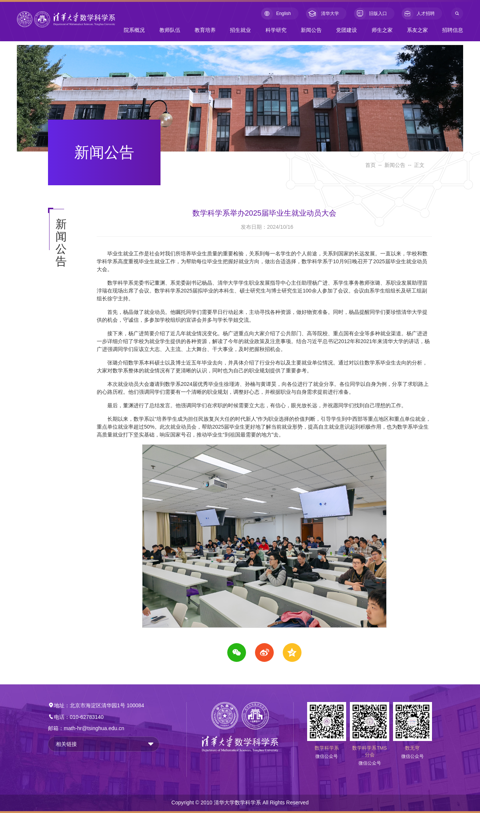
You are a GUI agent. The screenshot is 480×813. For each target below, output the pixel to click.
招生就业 (240, 30)
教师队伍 (169, 30)
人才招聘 (418, 14)
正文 (419, 165)
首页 (370, 165)
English (276, 14)
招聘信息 (452, 30)
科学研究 (276, 30)
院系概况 (134, 30)
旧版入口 (370, 14)
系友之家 (417, 30)
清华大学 (322, 14)
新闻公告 (311, 30)
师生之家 (382, 30)
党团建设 (346, 30)
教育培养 (205, 30)
